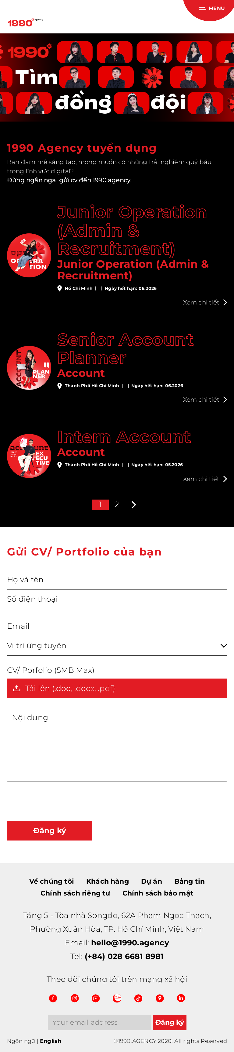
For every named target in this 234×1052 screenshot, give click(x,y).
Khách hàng (107, 881)
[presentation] (53, 801)
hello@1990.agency (130, 942)
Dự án (151, 881)
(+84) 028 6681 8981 (124, 956)
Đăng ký (49, 830)
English (50, 1041)
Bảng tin (189, 881)
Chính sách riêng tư (75, 893)
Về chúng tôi (51, 881)
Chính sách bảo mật (157, 893)
